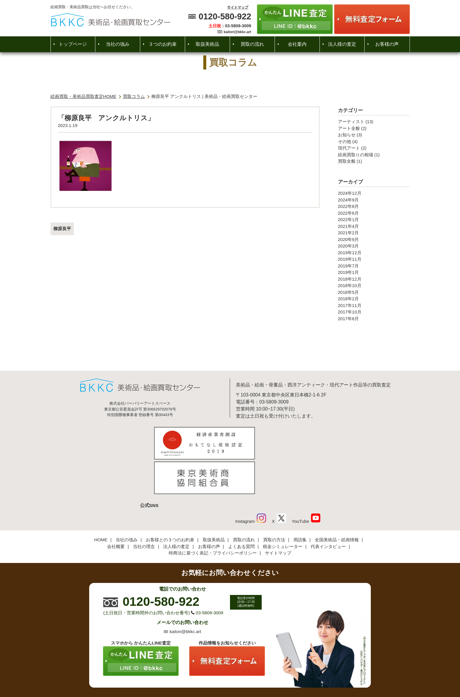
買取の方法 (274, 500)
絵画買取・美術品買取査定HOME (83, 96)
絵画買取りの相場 (355, 154)
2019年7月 (348, 265)
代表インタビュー (328, 507)
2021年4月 (348, 226)
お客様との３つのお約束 (170, 500)
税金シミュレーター (282, 507)
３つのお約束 (162, 44)
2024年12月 (349, 193)
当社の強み (117, 44)
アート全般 (349, 128)
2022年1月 (348, 219)
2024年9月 (348, 199)
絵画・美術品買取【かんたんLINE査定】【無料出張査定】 (110, 19)
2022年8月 (348, 206)
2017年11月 (349, 305)
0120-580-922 (225, 16)
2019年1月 (348, 272)
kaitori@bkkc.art (237, 32)
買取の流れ (252, 44)
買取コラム (134, 96)
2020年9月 (348, 239)
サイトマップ (237, 7)
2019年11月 (349, 259)
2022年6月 (348, 213)
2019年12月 (349, 252)
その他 (344, 141)
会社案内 (297, 44)
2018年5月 (348, 292)
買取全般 (347, 161)
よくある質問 (241, 507)
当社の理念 (144, 507)
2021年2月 (348, 232)
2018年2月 (348, 298)
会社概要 (116, 507)
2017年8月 (348, 318)
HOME (100, 500)
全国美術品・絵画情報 (337, 500)
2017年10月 (349, 311)
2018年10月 (349, 285)
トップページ (73, 44)
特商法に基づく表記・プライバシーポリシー (213, 514)
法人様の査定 (342, 44)
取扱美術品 (207, 44)
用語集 (300, 500)
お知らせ (347, 134)
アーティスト (351, 121)
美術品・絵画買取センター (220, 675)
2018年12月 (349, 279)
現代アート (349, 147)
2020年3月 (348, 245)
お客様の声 (387, 44)
